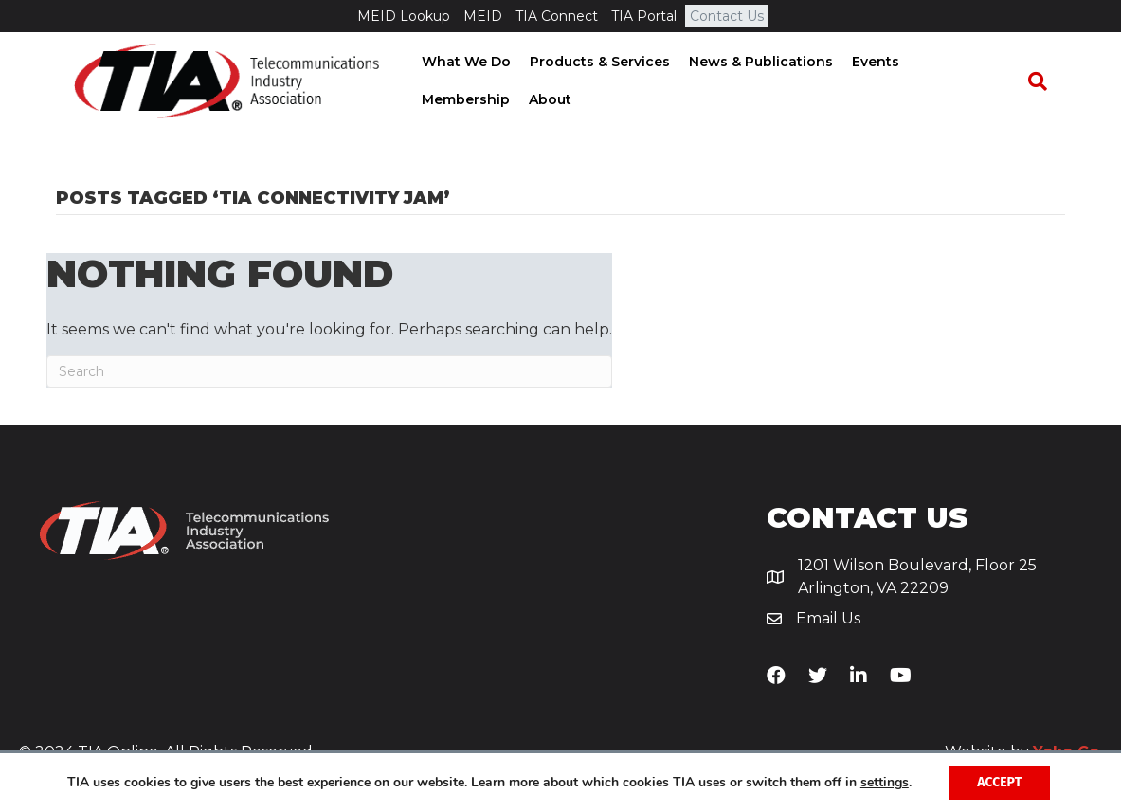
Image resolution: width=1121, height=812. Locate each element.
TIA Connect (556, 16)
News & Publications (755, 62)
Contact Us (727, 16)
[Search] (1046, 82)
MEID (482, 16)
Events (870, 62)
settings (884, 782)
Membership (957, 62)
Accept (999, 782)
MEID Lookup (403, 16)
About (437, 100)
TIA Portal (644, 16)
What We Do (460, 62)
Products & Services (594, 62)
